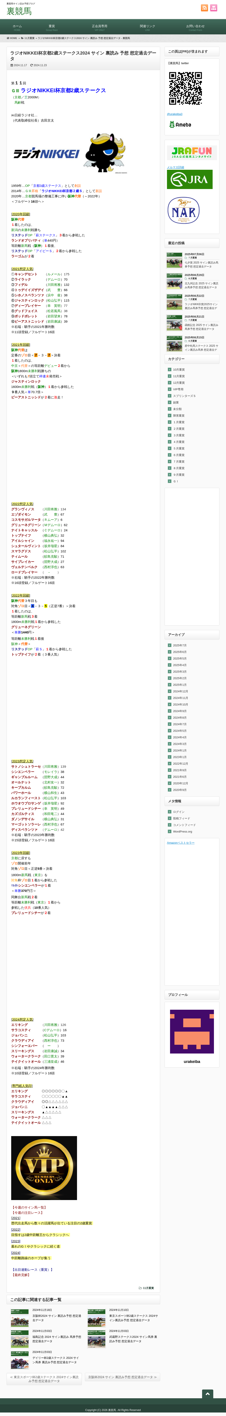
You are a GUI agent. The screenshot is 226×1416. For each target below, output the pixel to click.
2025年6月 (180, 652)
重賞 (52, 26)
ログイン (179, 811)
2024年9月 (180, 711)
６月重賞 (179, 455)
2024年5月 (180, 730)
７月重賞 (179, 461)
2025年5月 (180, 658)
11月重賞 (148, 1288)
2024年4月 (180, 737)
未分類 (177, 409)
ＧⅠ (176, 481)
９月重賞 (179, 474)
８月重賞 (179, 468)
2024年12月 (180, 691)
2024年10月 (180, 704)
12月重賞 (179, 382)
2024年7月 (180, 724)
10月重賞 (179, 369)
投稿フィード (181, 818)
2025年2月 (180, 678)
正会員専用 (100, 26)
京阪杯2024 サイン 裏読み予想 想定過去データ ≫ (122, 1377)
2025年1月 (180, 684)
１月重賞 (179, 422)
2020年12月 (180, 783)
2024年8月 (180, 717)
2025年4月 (180, 665)
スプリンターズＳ (184, 396)
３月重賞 (179, 435)
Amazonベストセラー (181, 842)
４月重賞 (179, 442)
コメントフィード (184, 825)
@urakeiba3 (174, 114)
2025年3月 (180, 671)
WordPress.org (182, 831)
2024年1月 (180, 750)
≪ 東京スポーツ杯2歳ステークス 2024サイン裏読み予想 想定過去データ (44, 1379)
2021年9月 (180, 770)
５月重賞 (179, 448)
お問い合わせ (195, 26)
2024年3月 (180, 744)
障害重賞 (179, 415)
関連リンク (148, 26)
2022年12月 (180, 763)
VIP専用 (178, 389)
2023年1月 (180, 757)
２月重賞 (179, 428)
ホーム (17, 26)
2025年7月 (180, 645)
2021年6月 (180, 776)
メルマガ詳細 (175, 167)
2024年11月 (180, 698)
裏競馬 (19, 11)
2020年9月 (180, 790)
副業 (176, 402)
